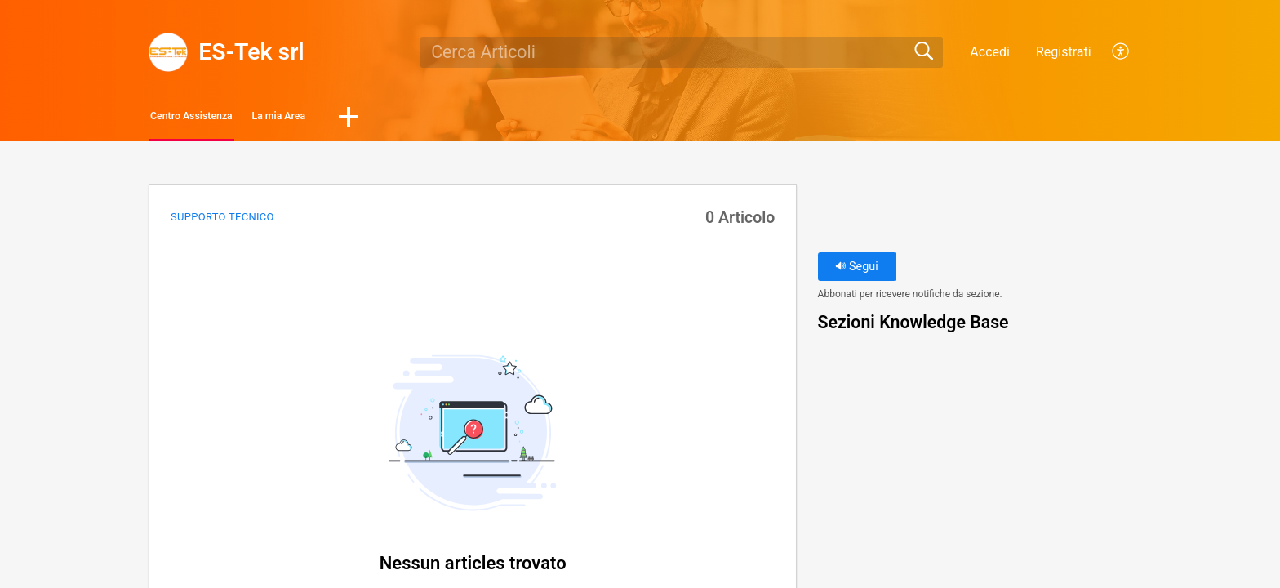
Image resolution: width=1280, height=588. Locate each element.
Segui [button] (856, 271)
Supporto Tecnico (222, 222)
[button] (1121, 52)
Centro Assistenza (230, 119)
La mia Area (376, 119)
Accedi (990, 52)
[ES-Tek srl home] (168, 52)
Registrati (1063, 52)
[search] (681, 52)
